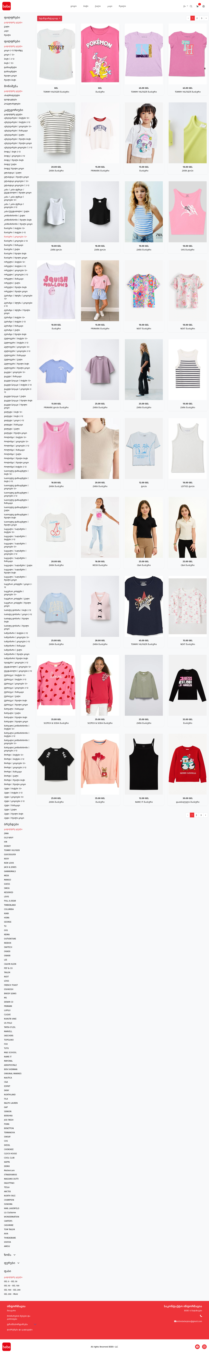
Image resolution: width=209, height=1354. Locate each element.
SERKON (7, 1111)
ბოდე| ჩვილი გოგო (14, 168)
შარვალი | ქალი (12, 713)
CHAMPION (9, 1200)
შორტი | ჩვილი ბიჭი (14, 780)
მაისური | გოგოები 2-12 (16, 241)
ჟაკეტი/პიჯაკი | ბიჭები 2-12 (18, 385)
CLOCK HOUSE (10, 1153)
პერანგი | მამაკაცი (13, 326)
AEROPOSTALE (10, 1065)
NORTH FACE (9, 1196)
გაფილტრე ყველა (13, 22)
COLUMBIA (9, 909)
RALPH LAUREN (11, 1103)
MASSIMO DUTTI (11, 1179)
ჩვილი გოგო (10, 76)
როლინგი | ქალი (12, 454)
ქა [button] (184, 6)
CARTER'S (8, 1221)
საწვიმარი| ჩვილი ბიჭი (16, 658)
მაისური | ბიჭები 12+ (14, 228)
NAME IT (7, 1056)
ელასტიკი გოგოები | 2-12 (16, 185)
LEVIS (6, 896)
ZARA (6, 833)
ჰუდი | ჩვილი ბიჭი (13, 814)
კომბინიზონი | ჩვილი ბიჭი (18, 220)
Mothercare (9, 1170)
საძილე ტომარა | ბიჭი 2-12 (17, 610)
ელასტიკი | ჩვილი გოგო (16, 177)
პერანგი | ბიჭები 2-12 (15, 321)
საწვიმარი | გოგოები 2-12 (17, 641)
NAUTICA (8, 1078)
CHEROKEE (8, 1149)
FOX (6, 1044)
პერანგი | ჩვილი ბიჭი (15, 334)
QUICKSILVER (10, 854)
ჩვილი (122, 6)
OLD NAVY (8, 837)
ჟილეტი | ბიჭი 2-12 (13, 416)
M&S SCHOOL (10, 1052)
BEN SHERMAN (10, 1069)
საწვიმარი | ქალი (13, 650)
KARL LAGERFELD (11, 1208)
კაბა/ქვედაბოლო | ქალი (16, 211)
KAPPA (7, 1162)
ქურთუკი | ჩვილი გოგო (16, 705)
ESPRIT (7, 1086)
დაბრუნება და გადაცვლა (20, 1329)
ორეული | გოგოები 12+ (15, 270)
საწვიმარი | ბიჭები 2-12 (16, 633)
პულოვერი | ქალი (13, 359)
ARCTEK (7, 1191)
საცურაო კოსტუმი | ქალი (17, 598)
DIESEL (7, 1145)
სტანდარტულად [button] (48, 18)
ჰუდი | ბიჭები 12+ (13, 788)
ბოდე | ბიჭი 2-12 (12, 151)
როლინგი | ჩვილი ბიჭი (16, 458)
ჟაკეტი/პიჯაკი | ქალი (15, 396)
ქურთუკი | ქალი (12, 696)
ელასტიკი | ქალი (12, 173)
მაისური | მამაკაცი (13, 245)
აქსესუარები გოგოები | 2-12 (18, 147)
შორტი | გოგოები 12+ (15, 763)
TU (5, 926)
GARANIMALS (10, 871)
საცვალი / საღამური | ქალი (18, 565)
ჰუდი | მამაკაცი (12, 805)
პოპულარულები (12, 104)
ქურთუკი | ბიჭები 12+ (15, 675)
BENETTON (9, 1128)
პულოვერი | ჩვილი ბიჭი (16, 364)
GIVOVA (7, 1242)
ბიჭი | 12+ (9, 63)
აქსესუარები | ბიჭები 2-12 (17, 122)
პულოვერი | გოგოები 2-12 (17, 351)
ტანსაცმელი (10, 67)
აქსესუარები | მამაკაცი (16, 130)
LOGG (6, 981)
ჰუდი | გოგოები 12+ (14, 797)
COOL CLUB (9, 1158)
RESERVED (8, 892)
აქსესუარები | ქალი (14, 135)
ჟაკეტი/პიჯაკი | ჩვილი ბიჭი (18, 400)
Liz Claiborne (10, 1212)
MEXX (6, 875)
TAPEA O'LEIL (10, 1027)
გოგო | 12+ (9, 54)
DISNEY (7, 846)
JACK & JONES (10, 867)
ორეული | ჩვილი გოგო (16, 291)
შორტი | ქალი (11, 776)
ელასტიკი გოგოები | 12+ (16, 181)
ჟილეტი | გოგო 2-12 (14, 420)
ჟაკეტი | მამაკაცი (13, 376)
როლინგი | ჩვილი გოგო (16, 462)
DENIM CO (8, 1002)
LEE (5, 960)
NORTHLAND (10, 1094)
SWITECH (8, 947)
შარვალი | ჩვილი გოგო (16, 721)
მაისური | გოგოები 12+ (15, 236)
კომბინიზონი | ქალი (14, 215)
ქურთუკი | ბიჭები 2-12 (15, 679)
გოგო (74, 6)
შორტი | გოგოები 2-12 (15, 767)
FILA (6, 1099)
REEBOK (7, 943)
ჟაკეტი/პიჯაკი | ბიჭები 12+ (17, 380)
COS (6, 1141)
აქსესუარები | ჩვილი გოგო (18, 143)
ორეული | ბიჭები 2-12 (15, 266)
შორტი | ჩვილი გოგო (15, 784)
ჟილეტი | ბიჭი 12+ (13, 412)
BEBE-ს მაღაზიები (193, 1310)
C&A (6, 1082)
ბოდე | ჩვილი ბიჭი (14, 160)
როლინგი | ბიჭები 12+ (15, 437)
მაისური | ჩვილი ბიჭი (15, 253)
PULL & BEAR (10, 901)
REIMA (7, 934)
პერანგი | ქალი (12, 330)
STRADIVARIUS (10, 1174)
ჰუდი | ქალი (10, 809)
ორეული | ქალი (12, 283)
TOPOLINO (9, 1040)
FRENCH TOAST (11, 985)
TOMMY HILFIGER (12, 850)
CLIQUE (7, 1014)
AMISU (7, 1246)
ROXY (6, 858)
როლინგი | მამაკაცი (14, 450)
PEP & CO (8, 968)
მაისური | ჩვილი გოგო (15, 258)
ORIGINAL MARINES (12, 1073)
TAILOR (7, 972)
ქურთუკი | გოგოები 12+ (16, 683)
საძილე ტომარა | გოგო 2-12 (18, 614)
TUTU (6, 1048)
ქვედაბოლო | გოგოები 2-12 (18, 671)
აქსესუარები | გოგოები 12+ (17, 126)
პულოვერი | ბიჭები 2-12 (16, 343)
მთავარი (11, 1310)
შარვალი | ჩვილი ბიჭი (15, 717)
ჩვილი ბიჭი (10, 80)
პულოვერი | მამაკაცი (15, 355)
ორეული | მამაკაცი (14, 279)
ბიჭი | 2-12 (9, 59)
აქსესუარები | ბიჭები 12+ (16, 118)
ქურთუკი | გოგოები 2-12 (16, 688)
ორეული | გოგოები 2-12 (16, 274)
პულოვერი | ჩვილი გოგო (17, 368)
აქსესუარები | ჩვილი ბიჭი (17, 139)
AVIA (6, 1233)
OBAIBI (7, 955)
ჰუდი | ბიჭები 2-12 (13, 793)
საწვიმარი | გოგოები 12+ (16, 637)
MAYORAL (8, 1061)
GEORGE (7, 922)
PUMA (6, 1124)
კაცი (109, 6)
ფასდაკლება (10, 99)
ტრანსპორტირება (17, 1324)
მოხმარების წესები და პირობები (18, 1317)
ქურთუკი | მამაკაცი (14, 692)
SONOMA (8, 1204)
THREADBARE (10, 1238)
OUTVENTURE (10, 939)
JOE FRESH (8, 1120)
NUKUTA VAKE (10, 1019)
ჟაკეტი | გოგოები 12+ (14, 372)
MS (5, 998)
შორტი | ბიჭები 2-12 (14, 759)
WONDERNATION (11, 1217)
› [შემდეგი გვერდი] (206, 18)
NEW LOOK (9, 863)
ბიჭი (85, 6)
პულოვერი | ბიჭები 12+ (16, 338)
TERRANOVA (9, 1132)
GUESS (7, 884)
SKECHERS (8, 1035)
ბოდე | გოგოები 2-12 (14, 156)
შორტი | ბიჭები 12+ (14, 755)
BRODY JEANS (10, 993)
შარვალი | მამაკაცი (14, 709)
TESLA (6, 1187)
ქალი (98, 6)
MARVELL (8, 1031)
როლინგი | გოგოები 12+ (16, 441)
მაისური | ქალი (12, 249)
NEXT (6, 976)
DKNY (6, 1090)
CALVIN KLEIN (10, 964)
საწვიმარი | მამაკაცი (14, 646)
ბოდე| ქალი (10, 164)
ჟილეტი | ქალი (12, 429)
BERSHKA (8, 1115)
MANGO (7, 880)
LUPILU (7, 1010)
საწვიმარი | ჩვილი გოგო (16, 654)
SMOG (7, 888)
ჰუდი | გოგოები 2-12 (14, 801)
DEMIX (7, 1166)
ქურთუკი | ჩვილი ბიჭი (15, 700)
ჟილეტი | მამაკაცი (13, 424)
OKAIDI (7, 951)
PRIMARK (8, 1006)
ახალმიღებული (12, 95)
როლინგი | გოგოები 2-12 (16, 446)
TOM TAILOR (9, 1229)
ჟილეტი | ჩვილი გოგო (15, 433)
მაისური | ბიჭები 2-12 (15, 232)
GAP (6, 1107)
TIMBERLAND (10, 905)
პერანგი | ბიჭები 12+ (14, 317)
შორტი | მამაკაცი (13, 771)
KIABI (6, 913)
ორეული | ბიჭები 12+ (14, 262)
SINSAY (7, 1137)
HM (5, 842)
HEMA (6, 917)
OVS (6, 930)
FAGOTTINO (9, 1183)
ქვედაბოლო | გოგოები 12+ (17, 667)
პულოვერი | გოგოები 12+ (17, 347)
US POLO (8, 1023)
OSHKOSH (8, 989)
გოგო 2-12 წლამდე (13, 50)
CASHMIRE (8, 1225)
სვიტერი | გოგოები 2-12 (16, 662)
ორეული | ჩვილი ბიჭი (15, 287)
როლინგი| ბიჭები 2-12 (15, 467)
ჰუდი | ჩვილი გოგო (14, 818)
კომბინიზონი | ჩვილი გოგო (18, 224)
